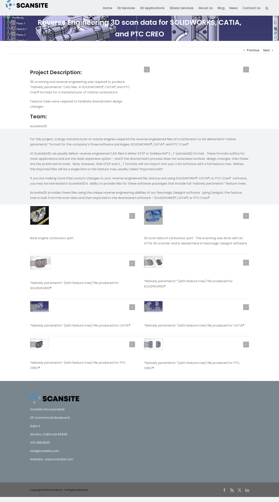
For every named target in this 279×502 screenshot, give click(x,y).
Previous (253, 50)
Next (266, 50)
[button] (266, 7)
